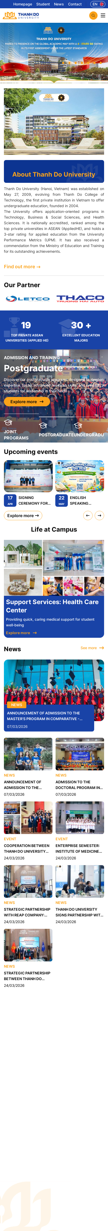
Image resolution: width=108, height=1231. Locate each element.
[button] (63, 63)
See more (92, 647)
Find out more (22, 266)
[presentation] (88, 515)
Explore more (27, 401)
